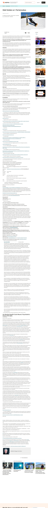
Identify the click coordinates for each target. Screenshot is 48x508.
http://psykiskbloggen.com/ (7, 144)
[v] (10, 413)
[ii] (7, 65)
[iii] (6, 79)
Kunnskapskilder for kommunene (17, 471)
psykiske (27, 439)
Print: (28, 32)
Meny (43, 2)
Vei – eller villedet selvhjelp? (39, 56)
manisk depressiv (16, 440)
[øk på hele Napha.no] (29, 2)
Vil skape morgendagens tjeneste (40, 88)
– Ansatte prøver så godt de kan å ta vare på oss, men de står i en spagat (29, 471)
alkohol (13, 441)
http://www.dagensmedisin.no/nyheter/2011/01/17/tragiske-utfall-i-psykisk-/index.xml (16, 121)
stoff (10, 441)
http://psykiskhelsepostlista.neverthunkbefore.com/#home (13, 438)
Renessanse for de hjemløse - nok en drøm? (40, 67)
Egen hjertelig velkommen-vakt (40, 98)
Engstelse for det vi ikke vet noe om (40, 46)
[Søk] (33, 2)
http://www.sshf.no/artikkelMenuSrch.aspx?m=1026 (10, 141)
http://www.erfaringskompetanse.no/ (8, 134)
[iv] (3, 438)
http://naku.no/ (5, 129)
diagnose (10, 440)
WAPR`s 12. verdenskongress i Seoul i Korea (40, 77)
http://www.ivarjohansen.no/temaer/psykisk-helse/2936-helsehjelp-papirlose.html (15, 154)
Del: (25, 32)
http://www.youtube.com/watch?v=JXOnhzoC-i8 (18, 446)
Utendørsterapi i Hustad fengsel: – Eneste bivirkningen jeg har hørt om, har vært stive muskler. (40, 472)
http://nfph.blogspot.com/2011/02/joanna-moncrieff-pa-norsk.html (13, 157)
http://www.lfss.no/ (6, 118)
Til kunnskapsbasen (24, 457)
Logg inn (38, 2)
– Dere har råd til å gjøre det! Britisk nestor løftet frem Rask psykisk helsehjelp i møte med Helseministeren (7, 472)
